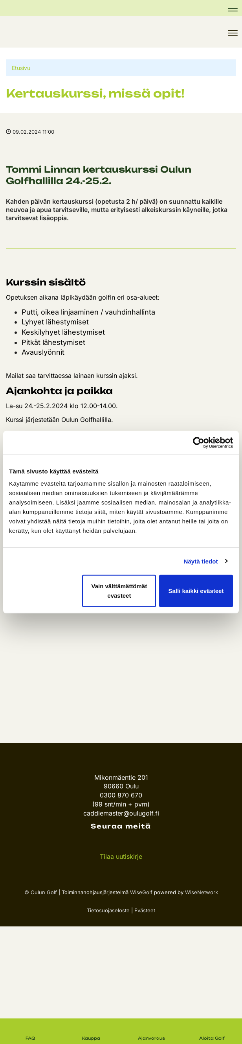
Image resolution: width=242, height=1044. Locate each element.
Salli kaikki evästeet (196, 590)
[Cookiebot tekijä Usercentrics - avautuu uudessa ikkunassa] (198, 442)
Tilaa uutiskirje (121, 856)
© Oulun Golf (40, 892)
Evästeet (144, 910)
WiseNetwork (201, 892)
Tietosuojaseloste (108, 910)
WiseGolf (141, 892)
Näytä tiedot (201, 561)
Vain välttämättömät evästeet (119, 591)
